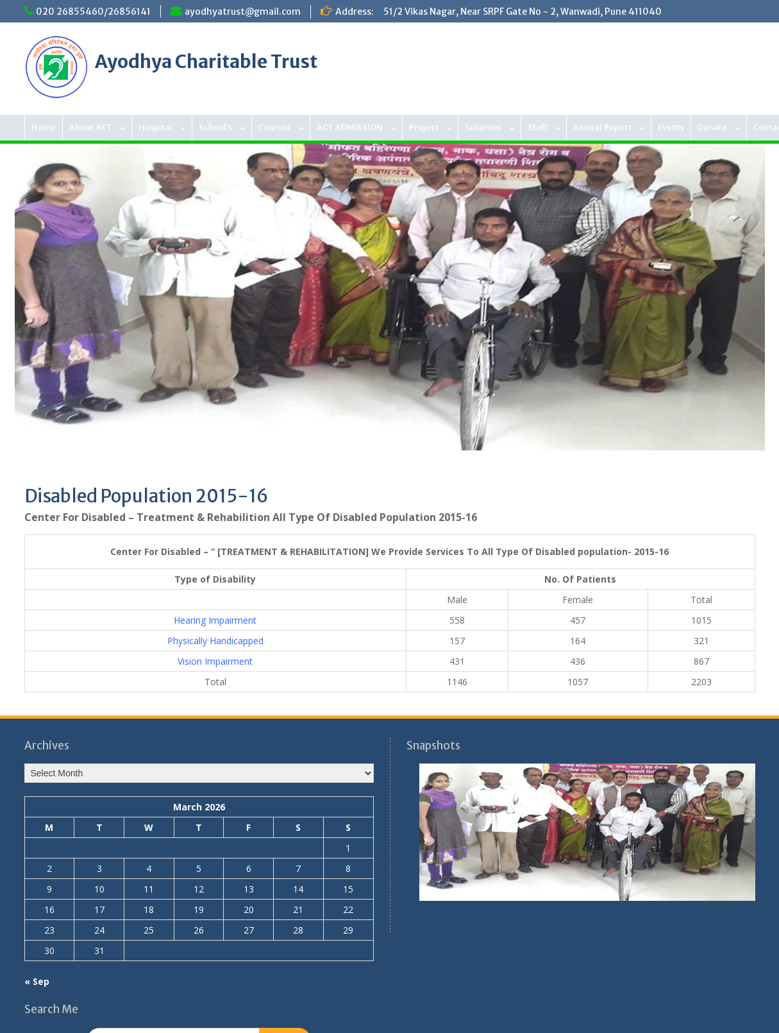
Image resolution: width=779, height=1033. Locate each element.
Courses (274, 127)
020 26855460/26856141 (93, 11)
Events (671, 127)
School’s (215, 127)
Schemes (483, 127)
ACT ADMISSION (350, 127)
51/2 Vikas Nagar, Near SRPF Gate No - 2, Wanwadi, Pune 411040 (522, 11)
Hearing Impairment (215, 620)
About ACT (90, 127)
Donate (712, 127)
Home (43, 127)
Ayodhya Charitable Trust (206, 61)
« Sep (36, 981)
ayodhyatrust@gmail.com (243, 11)
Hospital (155, 127)
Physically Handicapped (215, 641)
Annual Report (602, 127)
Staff (537, 127)
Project (424, 127)
